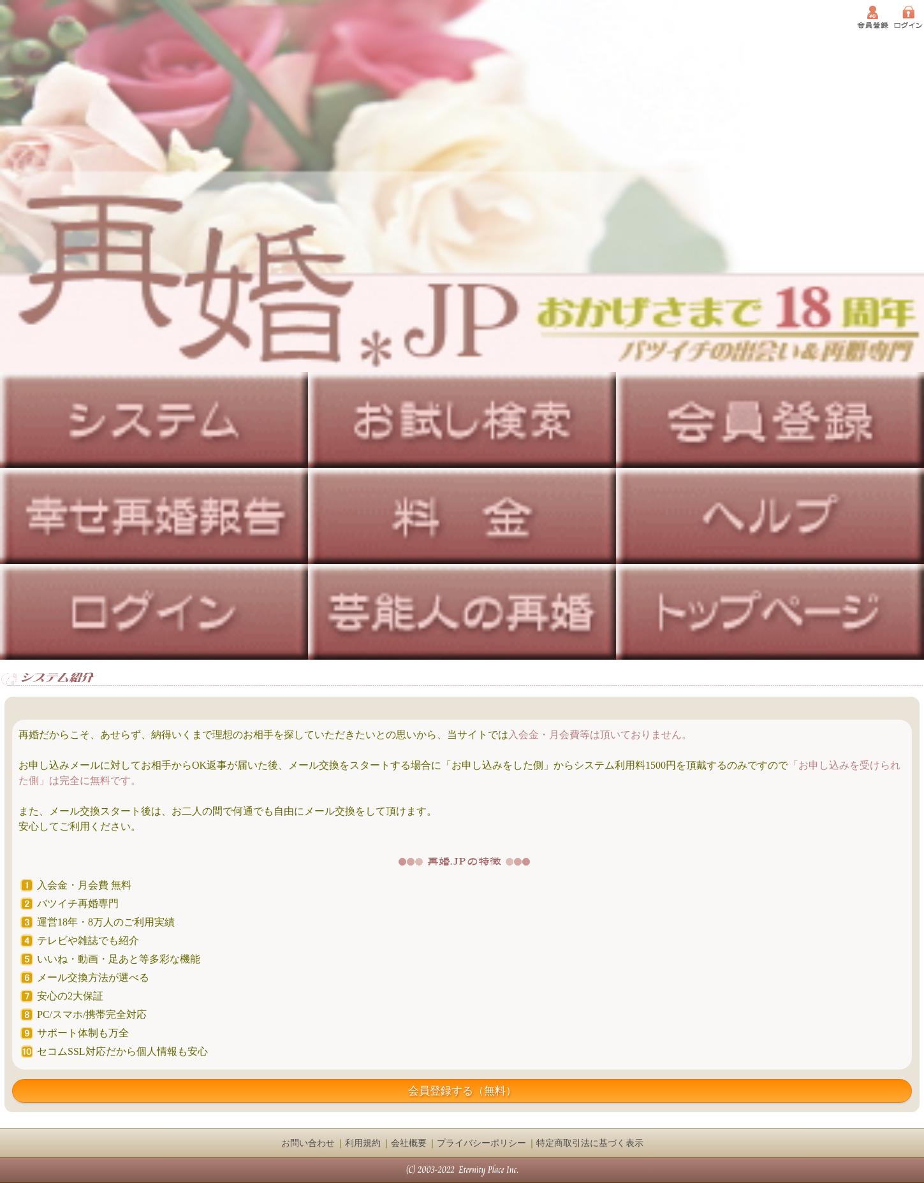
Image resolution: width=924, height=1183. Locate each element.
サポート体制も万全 (83, 1032)
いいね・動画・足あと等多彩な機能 (118, 959)
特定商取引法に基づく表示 (589, 1143)
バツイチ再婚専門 (78, 903)
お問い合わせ (308, 1143)
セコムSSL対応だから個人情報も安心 (122, 1051)
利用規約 (363, 1143)
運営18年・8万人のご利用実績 (106, 922)
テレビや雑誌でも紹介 (88, 940)
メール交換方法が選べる (93, 977)
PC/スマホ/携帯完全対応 (92, 1014)
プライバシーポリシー (481, 1143)
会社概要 (409, 1143)
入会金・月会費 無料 (84, 885)
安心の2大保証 (70, 996)
